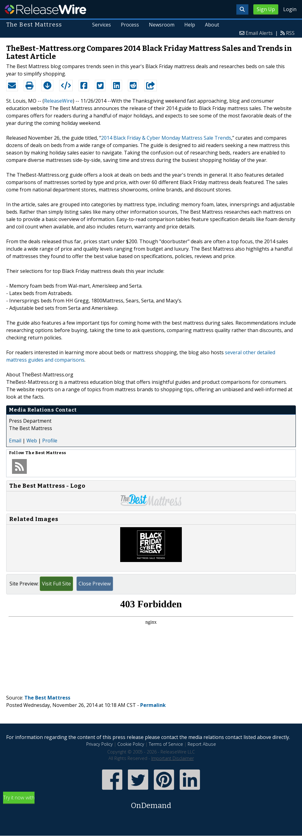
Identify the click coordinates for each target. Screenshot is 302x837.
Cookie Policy (130, 744)
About (212, 24)
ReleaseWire (45, 9)
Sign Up (266, 9)
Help (189, 24)
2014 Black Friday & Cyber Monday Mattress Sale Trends (166, 137)
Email (15, 440)
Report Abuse (202, 744)
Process (130, 24)
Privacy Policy (99, 744)
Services (101, 24)
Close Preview (95, 583)
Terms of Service (166, 744)
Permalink (153, 705)
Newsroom (161, 24)
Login (289, 9)
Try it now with (151, 802)
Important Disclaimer (172, 758)
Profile (49, 440)
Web (32, 440)
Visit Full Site (56, 583)
